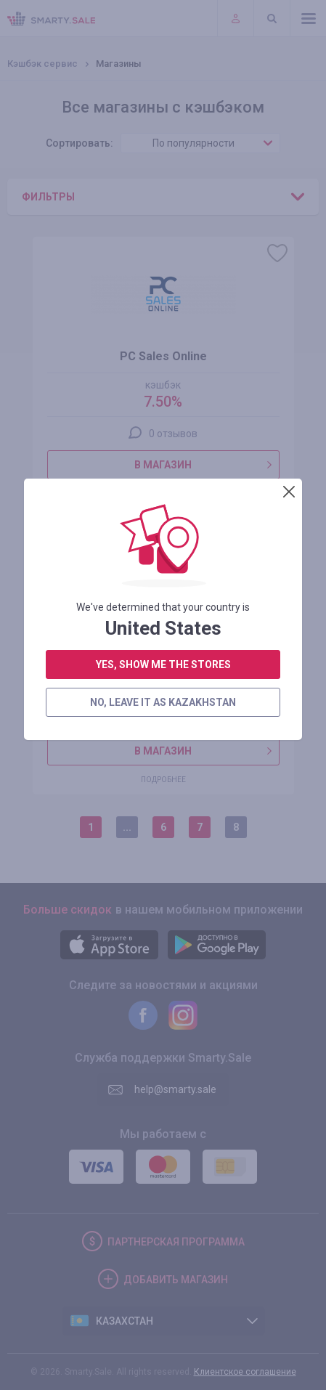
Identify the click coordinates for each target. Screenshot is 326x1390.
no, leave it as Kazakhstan (163, 403)
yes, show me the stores (163, 365)
